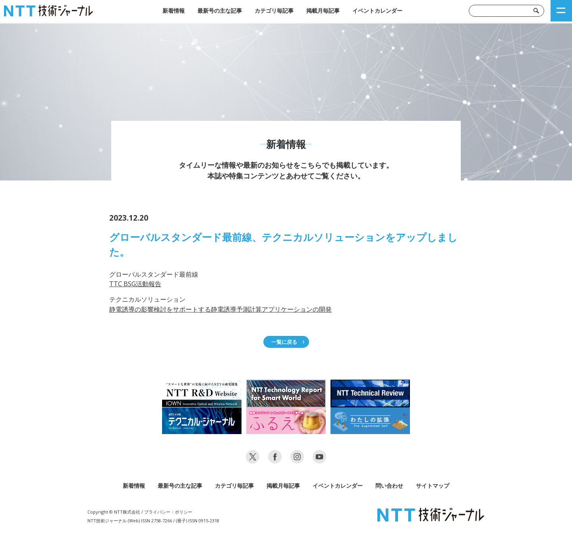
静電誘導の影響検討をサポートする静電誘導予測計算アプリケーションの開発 (220, 309)
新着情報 (173, 10)
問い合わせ (389, 485)
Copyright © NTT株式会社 (113, 512)
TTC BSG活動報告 (135, 283)
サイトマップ (432, 485)
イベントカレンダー (377, 10)
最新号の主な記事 (219, 10)
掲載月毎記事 (323, 10)
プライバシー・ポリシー (168, 512)
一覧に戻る (284, 341)
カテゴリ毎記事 (274, 10)
